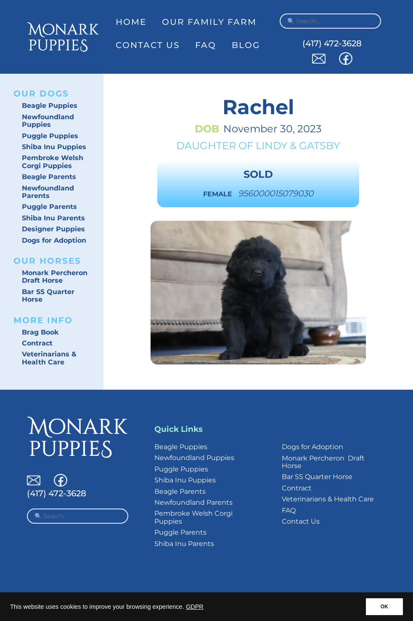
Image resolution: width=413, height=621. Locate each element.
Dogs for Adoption (54, 240)
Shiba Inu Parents (53, 218)
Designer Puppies (53, 229)
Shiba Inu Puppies (54, 147)
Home (131, 22)
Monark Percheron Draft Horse (54, 276)
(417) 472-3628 (332, 43)
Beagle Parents (49, 177)
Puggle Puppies (50, 136)
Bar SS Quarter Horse (48, 295)
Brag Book (40, 332)
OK (384, 607)
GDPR (195, 606)
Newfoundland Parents (48, 192)
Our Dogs (41, 93)
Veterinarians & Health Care (49, 358)
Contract (37, 343)
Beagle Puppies (49, 106)
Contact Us (148, 45)
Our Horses (47, 261)
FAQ (205, 45)
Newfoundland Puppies (48, 120)
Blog (246, 45)
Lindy (271, 145)
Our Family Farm (209, 22)
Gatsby (319, 145)
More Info (43, 320)
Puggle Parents (49, 207)
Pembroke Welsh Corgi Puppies (52, 161)
